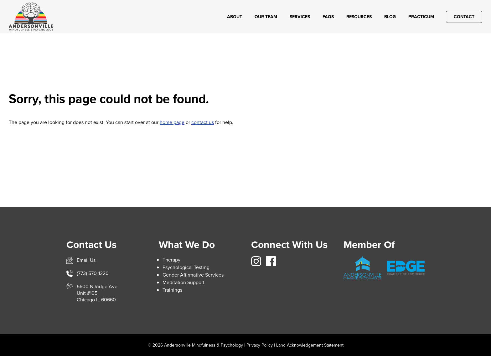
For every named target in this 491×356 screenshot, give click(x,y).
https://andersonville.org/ (362, 267)
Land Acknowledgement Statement (310, 345)
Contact (464, 16)
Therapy (171, 259)
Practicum (421, 16)
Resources (359, 16)
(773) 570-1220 (93, 273)
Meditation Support (183, 282)
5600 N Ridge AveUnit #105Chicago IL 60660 (97, 293)
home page (172, 122)
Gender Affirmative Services (193, 274)
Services (300, 16)
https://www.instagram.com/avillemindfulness (256, 261)
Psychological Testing (186, 267)
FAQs (328, 16)
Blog (390, 16)
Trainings (172, 290)
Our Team (266, 16)
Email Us (86, 260)
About (234, 16)
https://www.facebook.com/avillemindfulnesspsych (271, 261)
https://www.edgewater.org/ (406, 268)
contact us (202, 122)
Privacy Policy (259, 345)
